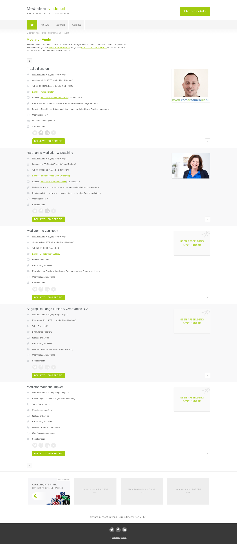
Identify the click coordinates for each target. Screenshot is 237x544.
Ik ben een (195, 11)
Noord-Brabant (38, 74)
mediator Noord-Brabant (59, 47)
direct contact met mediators (94, 47)
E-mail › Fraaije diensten (43, 92)
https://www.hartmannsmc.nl (53, 182)
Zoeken (60, 24)
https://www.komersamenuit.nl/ (54, 97)
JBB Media (116, 538)
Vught (50, 74)
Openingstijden (40, 115)
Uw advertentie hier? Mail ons (95, 490)
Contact (76, 24)
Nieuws (45, 24)
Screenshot (75, 97)
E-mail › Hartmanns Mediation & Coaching (51, 176)
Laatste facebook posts (44, 120)
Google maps (61, 74)
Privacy (124, 538)
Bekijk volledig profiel (48, 141)
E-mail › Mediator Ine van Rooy (46, 254)
